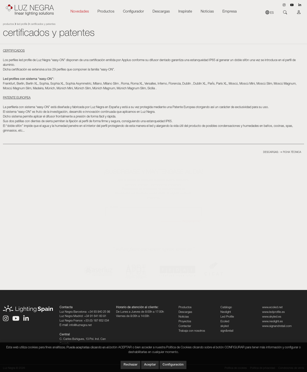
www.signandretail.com (277, 326)
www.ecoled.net (272, 307)
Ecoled (224, 321)
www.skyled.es (271, 316)
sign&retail (226, 331)
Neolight (225, 312)
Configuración (173, 365)
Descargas (161, 12)
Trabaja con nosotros (192, 331)
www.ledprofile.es (273, 312)
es (269, 13)
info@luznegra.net (80, 325)
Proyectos (185, 321)
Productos (106, 12)
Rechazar (130, 365)
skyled (224, 326)
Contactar (185, 326)
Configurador (133, 12)
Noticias (207, 12)
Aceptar (150, 365)
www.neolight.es (272, 321)
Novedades (79, 12)
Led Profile (22, 24)
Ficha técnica (290, 152)
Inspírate (185, 12)
